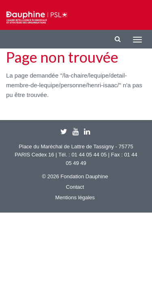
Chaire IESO (36, 17)
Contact (75, 187)
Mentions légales (75, 197)
